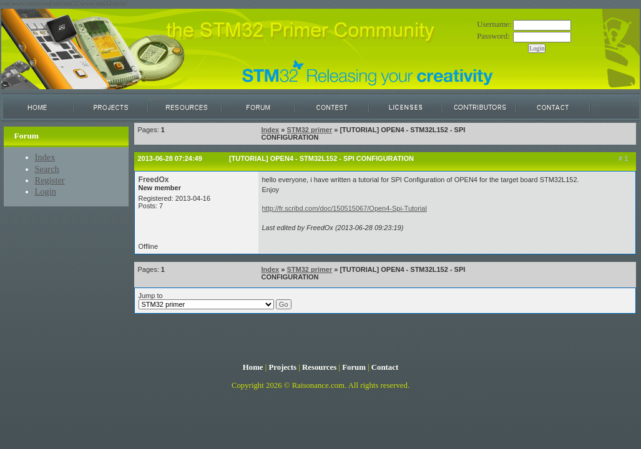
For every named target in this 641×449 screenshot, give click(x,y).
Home (253, 367)
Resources (319, 367)
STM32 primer (309, 129)
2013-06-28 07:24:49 (170, 158)
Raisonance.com (318, 385)
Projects (282, 367)
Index (45, 157)
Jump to (215, 300)
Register (50, 180)
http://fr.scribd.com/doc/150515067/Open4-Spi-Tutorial (344, 208)
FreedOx (154, 179)
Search (47, 169)
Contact (384, 367)
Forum (354, 367)
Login (46, 191)
